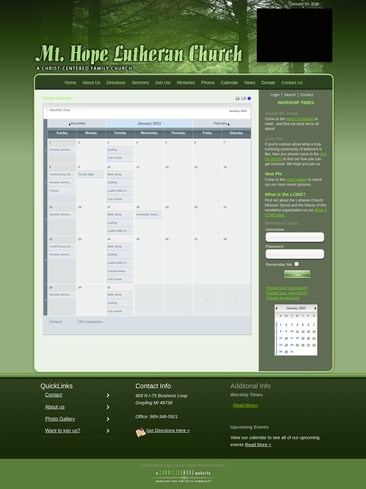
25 (137, 239)
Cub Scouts (115, 157)
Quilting (112, 149)
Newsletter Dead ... (148, 214)
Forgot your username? (287, 293)
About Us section (300, 119)
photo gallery (296, 179)
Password (274, 246)
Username (275, 229)
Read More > (258, 444)
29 (50, 287)
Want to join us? (62, 430)
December (77, 123)
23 (79, 239)
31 (109, 287)
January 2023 (296, 308)
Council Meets (116, 271)
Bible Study (115, 174)
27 (196, 239)
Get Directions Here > (168, 430)
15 (50, 207)
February (221, 123)
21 (225, 207)
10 (109, 167)
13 (196, 167)
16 (79, 207)
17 (109, 207)
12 (166, 167)
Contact (53, 394)
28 (225, 239)
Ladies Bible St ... (118, 190)
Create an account (283, 297)
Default (56, 322)
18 (137, 207)
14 (225, 167)
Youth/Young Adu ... (62, 174)
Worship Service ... (61, 149)
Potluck (54, 190)
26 (166, 239)
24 (109, 239)
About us (55, 407)
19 (166, 207)
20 (196, 207)
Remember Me (279, 264)
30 (79, 287)
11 (137, 167)
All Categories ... (93, 322)
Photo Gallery (60, 419)
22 (50, 239)
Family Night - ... (88, 174)
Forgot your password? (287, 288)
